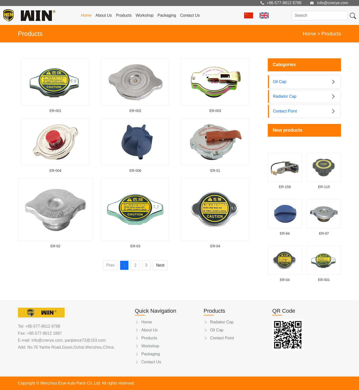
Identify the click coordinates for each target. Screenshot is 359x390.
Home (86, 15)
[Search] (319, 15)
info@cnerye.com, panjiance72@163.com (68, 340)
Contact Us (190, 15)
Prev (110, 265)
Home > (311, 33)
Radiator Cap (219, 322)
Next (160, 265)
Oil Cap (213, 330)
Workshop (145, 15)
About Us (103, 15)
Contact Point (219, 338)
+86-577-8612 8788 (42, 326)
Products (124, 15)
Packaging (167, 15)
